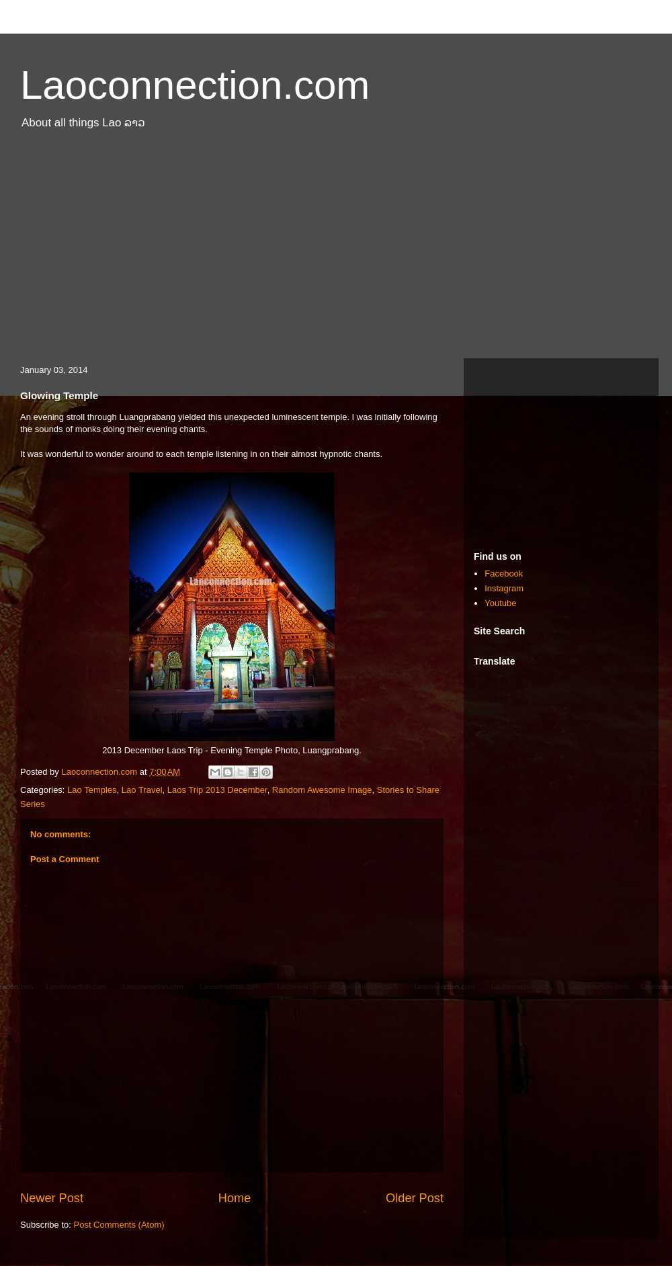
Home (234, 1198)
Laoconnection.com (195, 85)
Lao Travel (142, 790)
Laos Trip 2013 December (217, 790)
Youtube (500, 603)
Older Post (415, 1198)
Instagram (504, 588)
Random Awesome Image (322, 790)
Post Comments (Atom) (119, 1225)
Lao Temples (91, 790)
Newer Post (51, 1198)
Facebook (504, 573)
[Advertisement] (336, 251)
